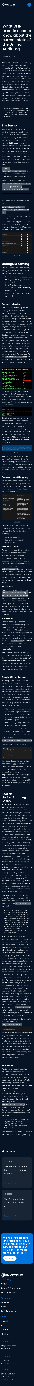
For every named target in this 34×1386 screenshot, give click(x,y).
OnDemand (9, 114)
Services (5, 1302)
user (14, 764)
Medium (5, 1334)
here (11, 84)
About (4, 1283)
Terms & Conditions (11, 1288)
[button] (29, 5)
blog (4, 853)
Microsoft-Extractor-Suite (12, 823)
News (3, 1306)
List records (19, 709)
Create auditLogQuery (14, 714)
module (26, 176)
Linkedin (5, 1321)
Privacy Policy (8, 1292)
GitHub (17, 630)
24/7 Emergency (9, 1311)
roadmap (27, 655)
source (5, 906)
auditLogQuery (15, 722)
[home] (8, 4)
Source (17, 255)
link (29, 71)
